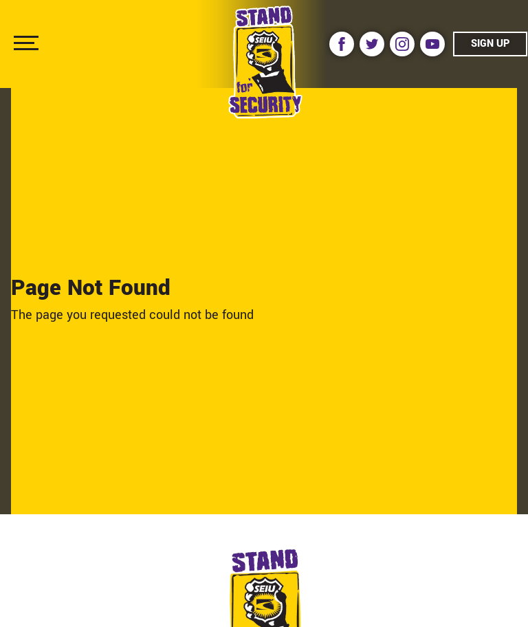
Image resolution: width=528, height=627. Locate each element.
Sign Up (490, 43)
